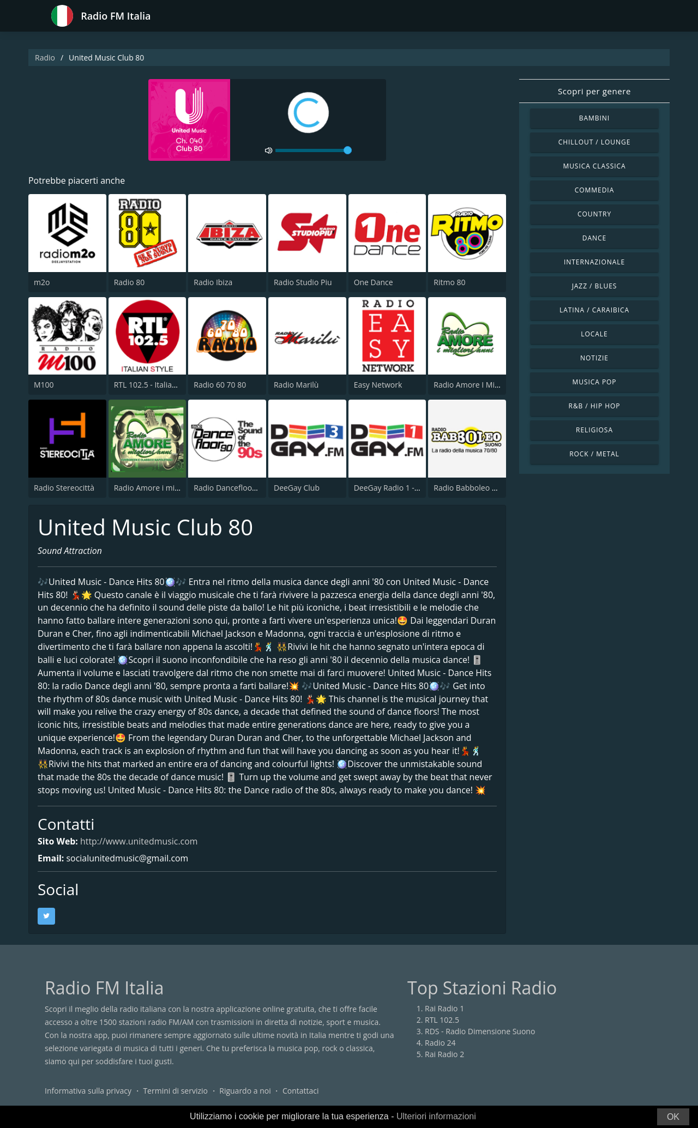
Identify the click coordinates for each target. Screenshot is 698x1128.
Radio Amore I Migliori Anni (482, 384)
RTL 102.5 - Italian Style (155, 384)
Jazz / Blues (594, 286)
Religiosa (594, 430)
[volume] (313, 150)
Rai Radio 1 (444, 1010)
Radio (45, 57)
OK (673, 1116)
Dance (594, 238)
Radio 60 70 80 (220, 384)
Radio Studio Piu (303, 282)
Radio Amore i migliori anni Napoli (174, 487)
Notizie (594, 358)
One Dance (373, 282)
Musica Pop (594, 382)
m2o (42, 282)
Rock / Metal (594, 454)
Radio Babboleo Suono (474, 487)
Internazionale (594, 262)
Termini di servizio (175, 1092)
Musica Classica (594, 166)
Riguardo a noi (244, 1092)
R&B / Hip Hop (595, 406)
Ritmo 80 (449, 282)
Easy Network (378, 384)
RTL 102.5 (442, 1021)
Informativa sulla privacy (88, 1092)
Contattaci (300, 1092)
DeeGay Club (297, 487)
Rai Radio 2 (444, 1056)
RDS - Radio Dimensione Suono (480, 1033)
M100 (44, 384)
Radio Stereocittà (64, 487)
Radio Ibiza (213, 282)
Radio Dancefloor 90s (231, 487)
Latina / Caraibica (594, 310)
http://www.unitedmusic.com (139, 843)
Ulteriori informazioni (436, 1116)
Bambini (594, 118)
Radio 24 (440, 1044)
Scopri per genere (594, 91)
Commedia (594, 190)
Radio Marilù (296, 384)
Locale (594, 334)
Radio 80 (129, 282)
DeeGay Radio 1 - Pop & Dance (408, 487)
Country (594, 214)
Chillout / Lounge (594, 142)
